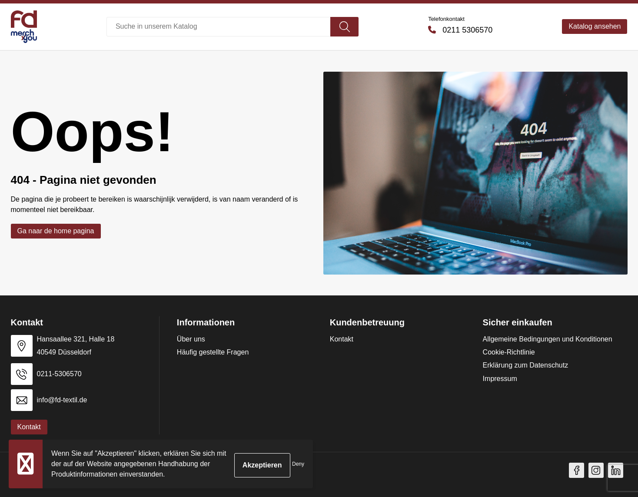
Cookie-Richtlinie (509, 352)
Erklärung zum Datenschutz (525, 365)
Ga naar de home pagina (55, 231)
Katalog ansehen (594, 26)
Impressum (500, 378)
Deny (298, 464)
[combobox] (218, 26)
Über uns (191, 339)
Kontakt (341, 339)
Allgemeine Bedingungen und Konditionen (547, 339)
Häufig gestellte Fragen (213, 352)
